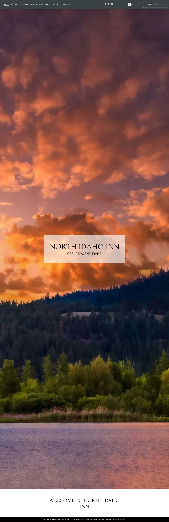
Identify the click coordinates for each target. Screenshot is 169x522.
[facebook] (129, 5)
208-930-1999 (108, 4)
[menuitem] (6, 4)
